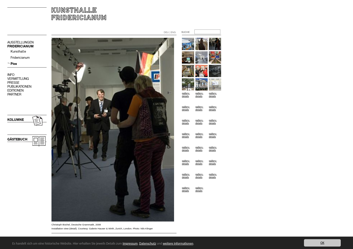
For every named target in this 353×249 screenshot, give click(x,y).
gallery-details (186, 94)
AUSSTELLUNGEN (20, 42)
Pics (14, 64)
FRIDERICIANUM (20, 46)
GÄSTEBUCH (17, 139)
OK (322, 243)
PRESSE (13, 82)
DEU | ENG (170, 32)
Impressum (130, 243)
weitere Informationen (178, 243)
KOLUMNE (15, 120)
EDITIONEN (15, 90)
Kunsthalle (18, 51)
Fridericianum (20, 57)
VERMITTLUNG (18, 79)
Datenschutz (147, 243)
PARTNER (14, 94)
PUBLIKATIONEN (19, 86)
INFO (10, 75)
